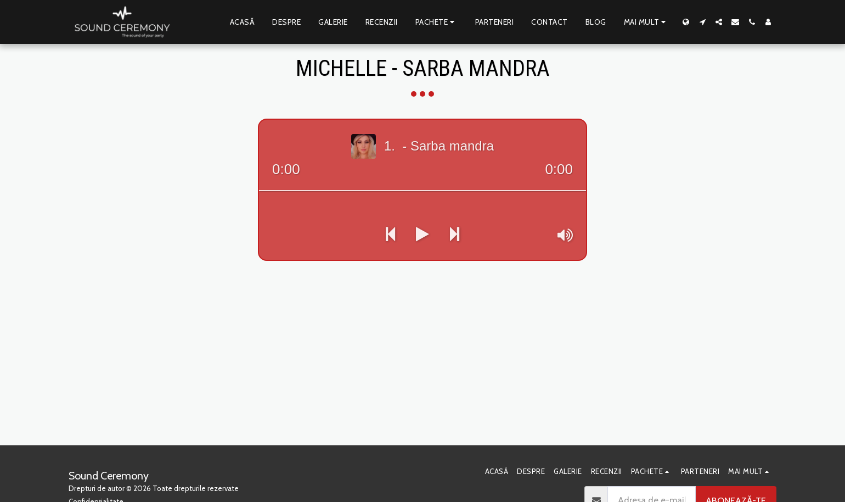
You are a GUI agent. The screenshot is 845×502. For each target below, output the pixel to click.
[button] (702, 22)
